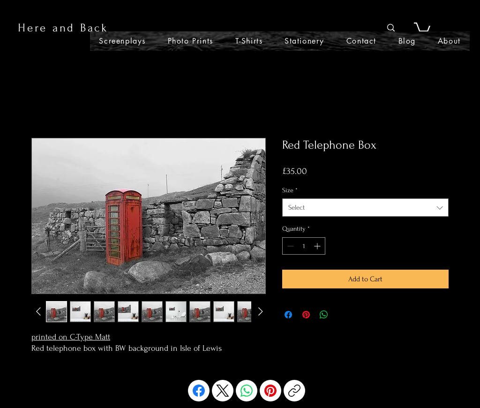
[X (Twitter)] (222, 390)
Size (290, 190)
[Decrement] (289, 246)
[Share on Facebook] (288, 314)
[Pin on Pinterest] (306, 314)
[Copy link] (294, 390)
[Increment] (318, 246)
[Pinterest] (270, 390)
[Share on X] (341, 314)
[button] (422, 28)
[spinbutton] (303, 246)
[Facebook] (199, 390)
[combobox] (365, 207)
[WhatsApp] (246, 390)
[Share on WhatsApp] (324, 314)
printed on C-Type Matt (70, 336)
